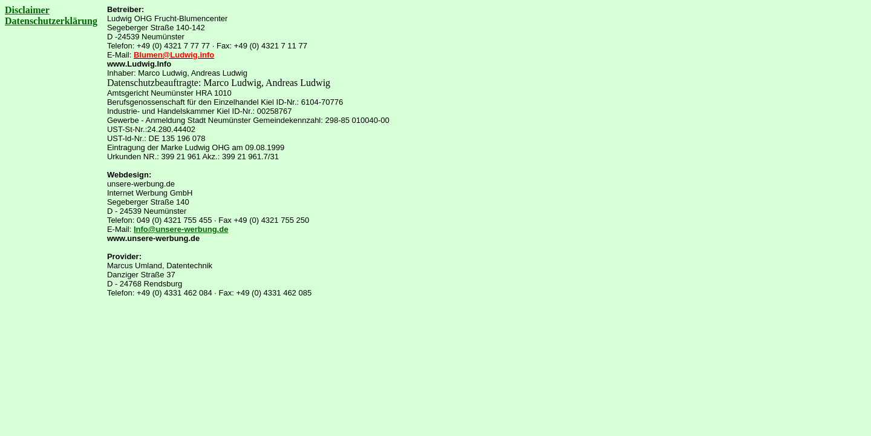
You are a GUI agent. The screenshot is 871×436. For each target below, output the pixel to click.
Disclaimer (27, 10)
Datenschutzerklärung (51, 21)
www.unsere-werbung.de (153, 238)
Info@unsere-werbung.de (181, 229)
